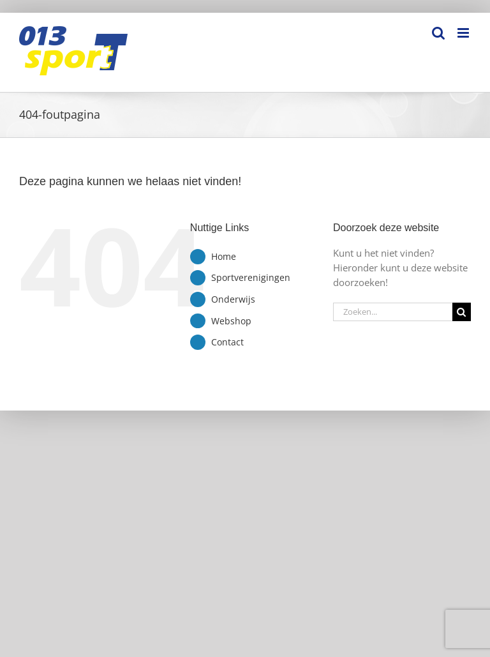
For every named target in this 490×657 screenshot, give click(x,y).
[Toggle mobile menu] (464, 33)
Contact (227, 342)
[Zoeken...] (392, 312)
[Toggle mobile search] (438, 33)
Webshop (231, 321)
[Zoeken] (461, 312)
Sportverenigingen (250, 277)
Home (223, 256)
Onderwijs (233, 299)
